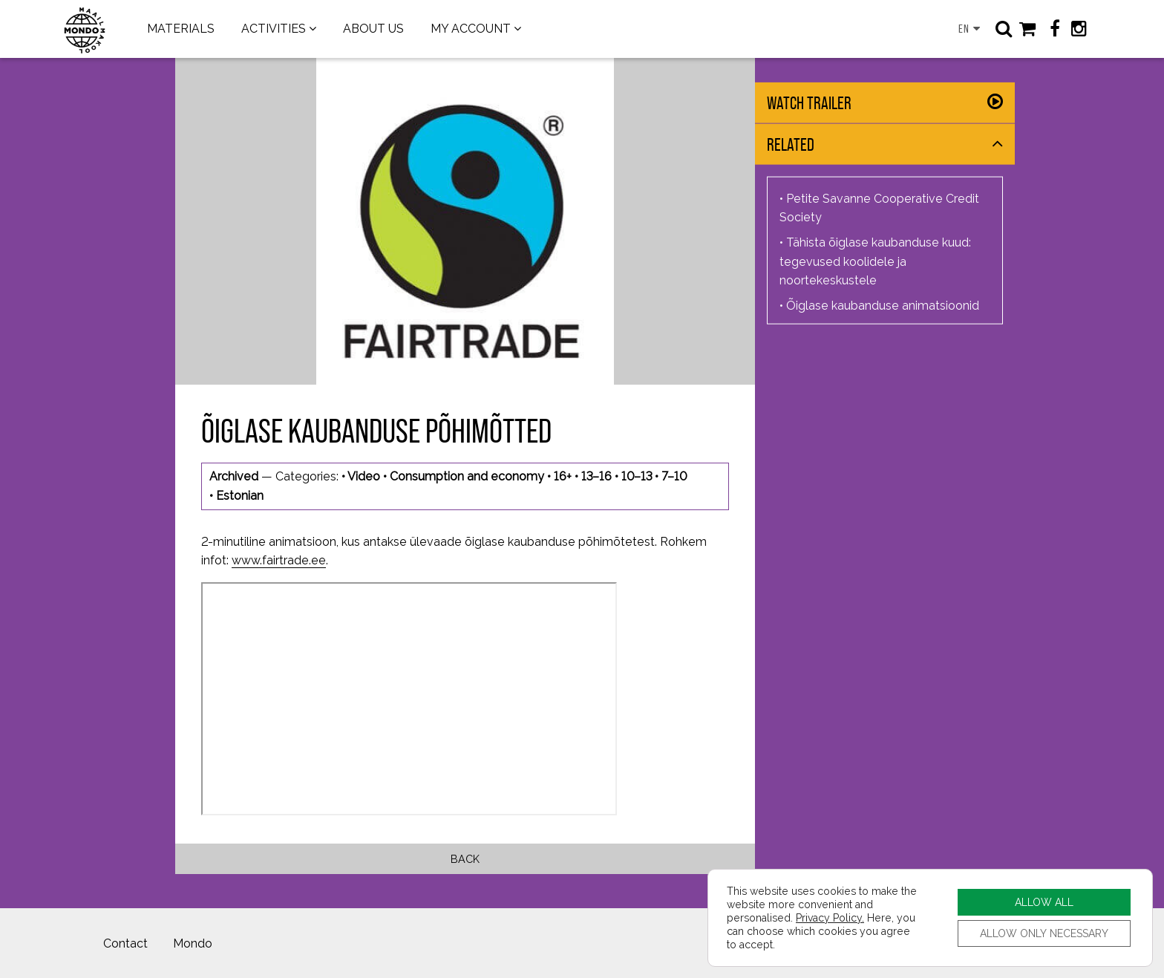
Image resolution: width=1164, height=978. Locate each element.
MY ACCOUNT (471, 29)
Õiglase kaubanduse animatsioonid (882, 305)
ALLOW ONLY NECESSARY (1044, 933)
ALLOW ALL (1044, 902)
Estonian (240, 496)
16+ (563, 476)
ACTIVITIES (273, 29)
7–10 (674, 476)
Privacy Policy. (830, 917)
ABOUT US (373, 29)
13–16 (596, 476)
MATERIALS (181, 29)
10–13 (636, 476)
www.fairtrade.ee (279, 560)
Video (363, 476)
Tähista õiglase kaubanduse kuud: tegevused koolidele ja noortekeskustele (875, 261)
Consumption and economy (467, 476)
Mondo (192, 943)
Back (465, 859)
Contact (125, 943)
